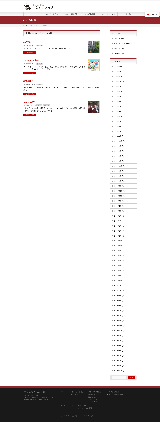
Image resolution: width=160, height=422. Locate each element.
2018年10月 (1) (119, 196)
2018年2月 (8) (119, 231)
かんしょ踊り (29, 102)
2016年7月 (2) (119, 291)
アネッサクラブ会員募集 (85, 408)
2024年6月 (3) (119, 81)
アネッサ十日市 (93, 399)
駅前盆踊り (28, 81)
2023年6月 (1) (119, 106)
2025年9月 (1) (119, 71)
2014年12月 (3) (119, 371)
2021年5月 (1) (119, 131)
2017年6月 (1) (119, 266)
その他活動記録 (114, 392)
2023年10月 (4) (119, 91)
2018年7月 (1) (119, 206)
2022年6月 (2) (119, 121)
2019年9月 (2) (119, 171)
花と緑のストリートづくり (96, 401)
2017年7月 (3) (119, 261)
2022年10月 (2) (119, 116)
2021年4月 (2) (119, 136)
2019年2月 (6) (119, 181)
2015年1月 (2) (119, 366)
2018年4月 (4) (119, 221)
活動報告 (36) (119, 53)
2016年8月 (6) (119, 286)
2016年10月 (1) (119, 281)
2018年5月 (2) (119, 216)
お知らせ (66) (119, 38)
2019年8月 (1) (119, 176)
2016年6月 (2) (119, 296)
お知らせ (39, 45)
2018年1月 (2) (119, 236)
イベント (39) (119, 48)
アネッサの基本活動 (94, 392)
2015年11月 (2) (119, 326)
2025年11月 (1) (119, 66)
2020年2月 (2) (119, 156)
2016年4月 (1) (119, 306)
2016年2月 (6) (119, 316)
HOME (25, 25)
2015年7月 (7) (119, 341)
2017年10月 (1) (119, 246)
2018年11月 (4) (119, 191)
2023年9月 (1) (119, 96)
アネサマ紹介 (82, 405)
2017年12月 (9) (119, 241)
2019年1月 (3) (119, 186)
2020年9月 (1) (119, 146)
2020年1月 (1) (119, 161)
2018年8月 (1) (119, 201)
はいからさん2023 (67, 405)
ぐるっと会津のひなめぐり (117, 394)
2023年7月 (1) (119, 101)
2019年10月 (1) (119, 166)
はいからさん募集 (31, 60)
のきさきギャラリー (94, 394)
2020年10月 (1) (119, 141)
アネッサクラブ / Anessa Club (77, 416)
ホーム (63, 392)
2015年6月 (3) (119, 346)
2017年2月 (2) (119, 271)
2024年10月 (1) (119, 76)
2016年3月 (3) (119, 311)
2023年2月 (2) (119, 111)
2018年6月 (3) (119, 211)
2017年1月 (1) (119, 276)
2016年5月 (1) (119, 301)
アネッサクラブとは (76, 392)
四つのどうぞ (92, 397)
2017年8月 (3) (119, 256)
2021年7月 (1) (119, 126)
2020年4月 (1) (119, 151)
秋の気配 (27, 42)
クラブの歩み (74, 394)
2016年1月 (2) (119, 321)
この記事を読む (30, 52)
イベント (39, 105)
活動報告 (39, 84)
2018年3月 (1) (119, 226)
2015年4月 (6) (119, 351)
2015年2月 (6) (119, 361)
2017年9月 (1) (119, 251)
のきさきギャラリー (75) (123, 43)
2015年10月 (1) (119, 331)
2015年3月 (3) (119, 356)
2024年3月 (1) (119, 86)
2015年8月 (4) (119, 336)
